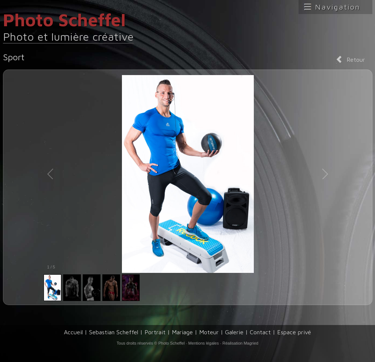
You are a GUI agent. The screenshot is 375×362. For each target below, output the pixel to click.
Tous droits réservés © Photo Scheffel (151, 343)
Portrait (155, 332)
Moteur (209, 332)
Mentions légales (203, 343)
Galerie (234, 332)
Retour (356, 59)
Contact (260, 332)
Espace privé (294, 332)
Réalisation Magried (240, 343)
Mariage (182, 332)
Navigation (337, 7)
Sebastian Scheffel (113, 332)
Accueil (73, 332)
